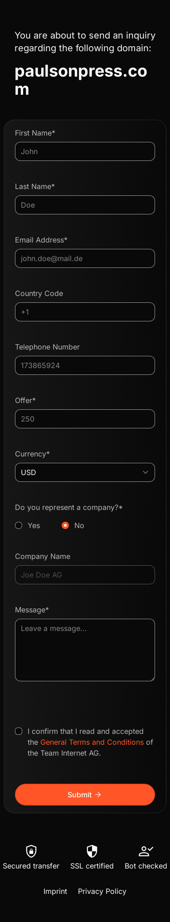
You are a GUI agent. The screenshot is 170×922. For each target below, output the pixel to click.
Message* (32, 609)
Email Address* (41, 239)
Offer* (25, 400)
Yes (34, 525)
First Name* (35, 132)
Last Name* (35, 186)
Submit (85, 794)
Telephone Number (47, 346)
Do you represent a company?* (85, 517)
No (79, 525)
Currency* (32, 453)
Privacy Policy (102, 891)
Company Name (42, 556)
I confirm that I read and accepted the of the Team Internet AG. (90, 742)
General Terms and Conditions (92, 742)
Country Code (39, 293)
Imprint (55, 891)
